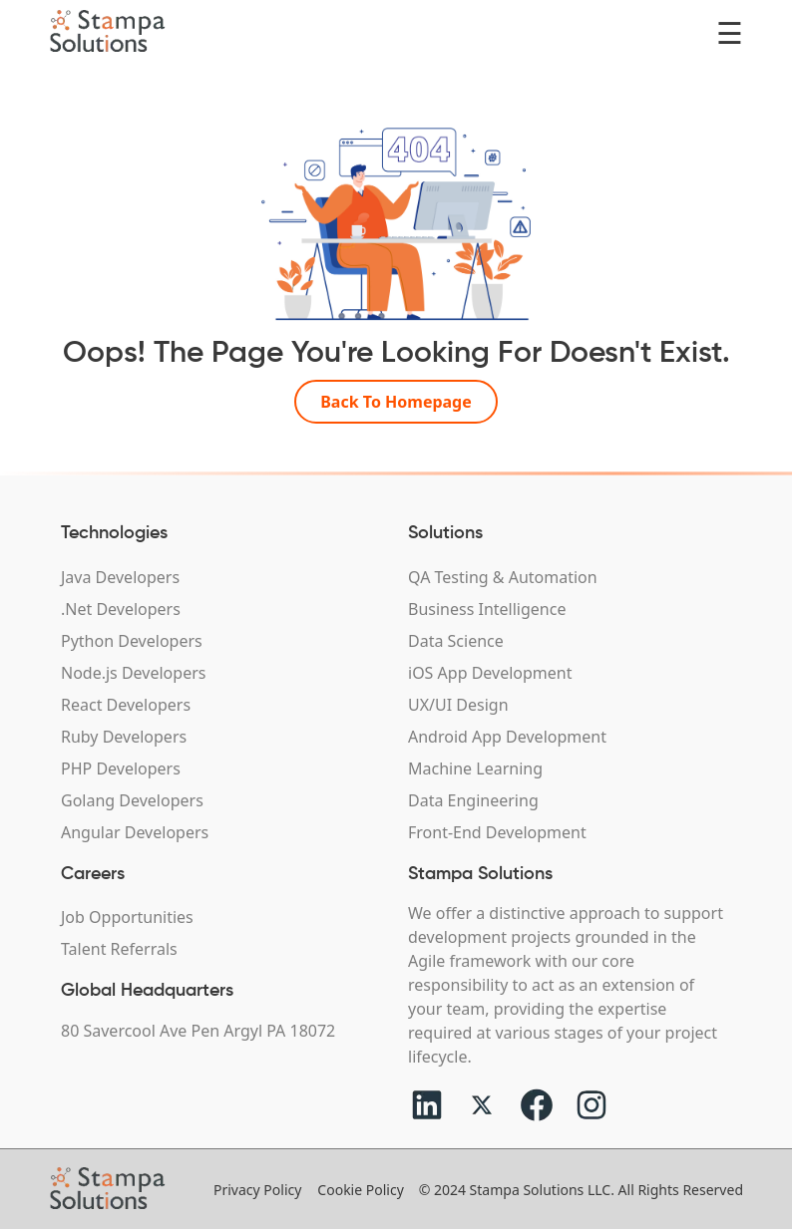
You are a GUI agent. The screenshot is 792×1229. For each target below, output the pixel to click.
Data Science (456, 641)
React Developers (126, 705)
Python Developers (131, 641)
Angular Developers (134, 832)
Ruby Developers (124, 737)
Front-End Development (497, 832)
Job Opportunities (127, 917)
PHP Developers (121, 768)
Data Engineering (473, 800)
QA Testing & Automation (502, 577)
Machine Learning (475, 768)
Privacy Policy (257, 1189)
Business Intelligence (487, 609)
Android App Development (507, 737)
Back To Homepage (396, 402)
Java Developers (120, 577)
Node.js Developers (133, 673)
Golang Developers (132, 800)
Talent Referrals (119, 949)
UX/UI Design (458, 705)
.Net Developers (121, 609)
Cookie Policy (360, 1189)
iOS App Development (490, 673)
